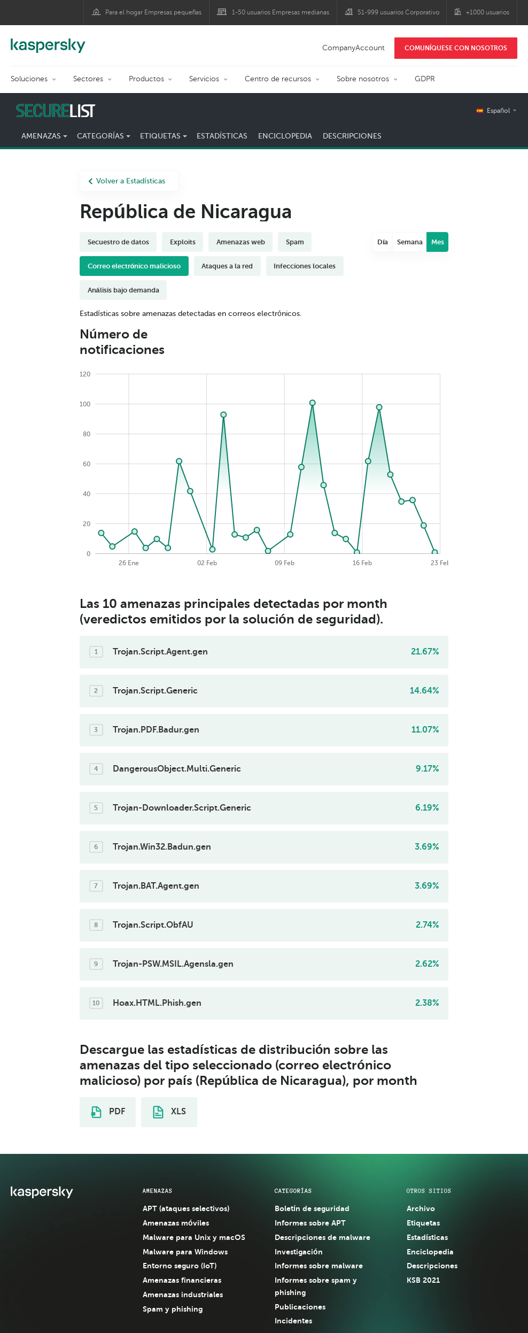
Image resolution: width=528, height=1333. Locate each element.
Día (383, 242)
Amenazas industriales (183, 1294)
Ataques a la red (227, 266)
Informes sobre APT (310, 1223)
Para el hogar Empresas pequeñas (153, 12)
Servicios (204, 79)
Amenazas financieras (182, 1280)
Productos (146, 79)
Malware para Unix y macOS (194, 1237)
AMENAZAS (158, 1191)
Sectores (88, 79)
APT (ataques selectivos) (186, 1208)
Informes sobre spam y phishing (316, 1286)
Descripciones (352, 136)
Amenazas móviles (176, 1223)
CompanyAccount (353, 48)
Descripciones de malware (322, 1237)
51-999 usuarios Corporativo (398, 12)
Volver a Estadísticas (126, 181)
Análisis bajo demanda (123, 290)
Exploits (183, 242)
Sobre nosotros (363, 79)
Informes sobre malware (319, 1265)
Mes (437, 242)
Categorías (100, 136)
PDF (108, 1112)
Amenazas (41, 136)
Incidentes (293, 1320)
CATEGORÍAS (293, 1191)
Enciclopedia (285, 136)
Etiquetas (160, 136)
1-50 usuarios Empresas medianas (280, 12)
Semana (410, 242)
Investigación (299, 1251)
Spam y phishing (173, 1309)
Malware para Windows (185, 1251)
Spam (295, 242)
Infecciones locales (305, 266)
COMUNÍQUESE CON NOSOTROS (456, 48)
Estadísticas (222, 136)
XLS (169, 1112)
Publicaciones (300, 1307)
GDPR (425, 79)
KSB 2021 (423, 1280)
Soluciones (29, 79)
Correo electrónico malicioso (134, 266)
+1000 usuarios (487, 12)
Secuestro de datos (118, 242)
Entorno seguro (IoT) (179, 1265)
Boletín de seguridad (312, 1208)
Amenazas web (240, 242)
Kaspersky (48, 40)
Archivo (421, 1208)
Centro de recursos (278, 79)
